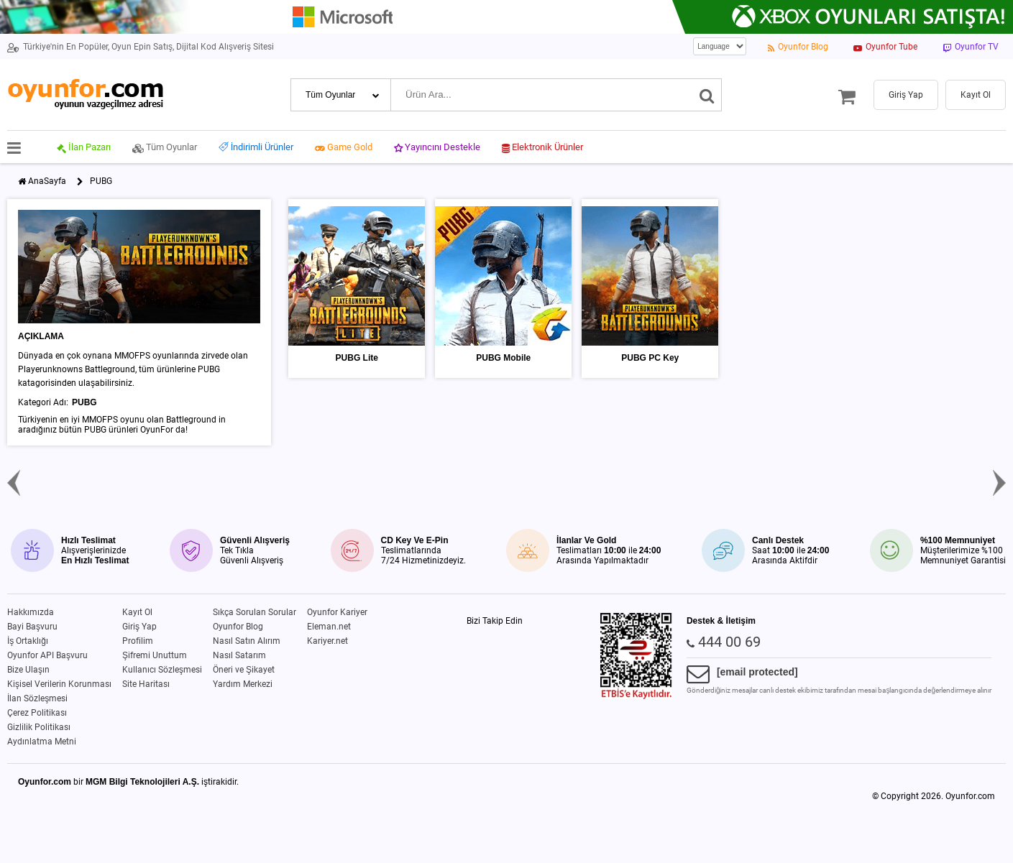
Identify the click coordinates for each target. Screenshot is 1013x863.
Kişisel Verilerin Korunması (59, 684)
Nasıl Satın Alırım (246, 641)
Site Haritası (146, 684)
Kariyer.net (327, 641)
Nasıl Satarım (239, 655)
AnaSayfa (47, 181)
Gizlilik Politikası (38, 727)
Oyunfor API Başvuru (47, 655)
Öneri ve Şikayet (244, 670)
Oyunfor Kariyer (337, 612)
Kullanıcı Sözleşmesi (162, 670)
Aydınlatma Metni (41, 742)
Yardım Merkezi (242, 684)
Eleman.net (329, 627)
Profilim (137, 641)
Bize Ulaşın (28, 670)
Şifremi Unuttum (154, 655)
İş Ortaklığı (27, 641)
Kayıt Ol (137, 612)
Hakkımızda (30, 612)
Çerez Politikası (37, 713)
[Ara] (707, 94)
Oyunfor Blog (238, 627)
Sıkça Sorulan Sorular (254, 612)
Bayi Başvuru (32, 627)
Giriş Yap (139, 627)
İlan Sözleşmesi (37, 698)
